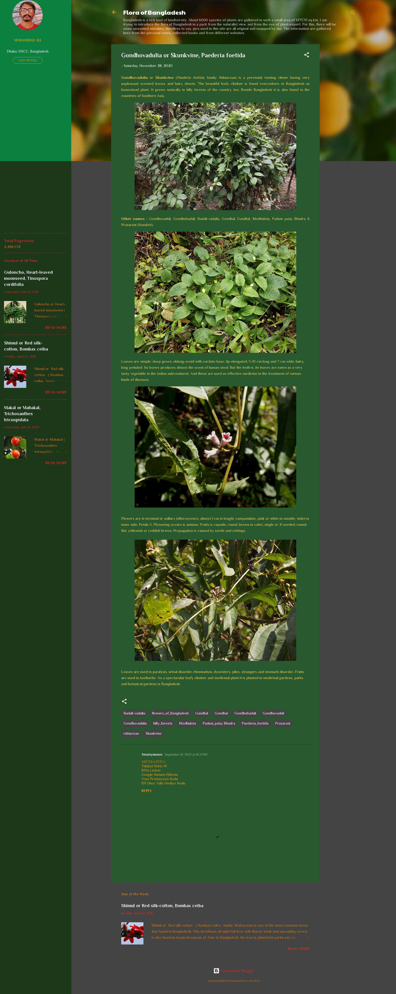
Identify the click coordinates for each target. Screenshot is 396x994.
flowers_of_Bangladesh (170, 713)
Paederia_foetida (255, 723)
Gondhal (221, 713)
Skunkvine (154, 733)
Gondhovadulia (135, 723)
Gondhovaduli (273, 713)
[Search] (353, 13)
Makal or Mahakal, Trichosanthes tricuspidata (22, 413)
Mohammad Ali (27, 40)
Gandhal (201, 713)
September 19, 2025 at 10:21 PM (185, 754)
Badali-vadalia (134, 713)
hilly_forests (162, 723)
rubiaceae (131, 733)
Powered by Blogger (233, 970)
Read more (299, 949)
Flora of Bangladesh (154, 12)
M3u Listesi (150, 770)
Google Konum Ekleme (159, 774)
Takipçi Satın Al (153, 766)
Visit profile (27, 60)
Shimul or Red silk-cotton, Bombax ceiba (162, 905)
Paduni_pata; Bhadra (219, 723)
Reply (146, 791)
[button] (307, 56)
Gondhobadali (245, 713)
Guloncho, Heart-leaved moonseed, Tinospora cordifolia (28, 278)
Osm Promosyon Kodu (159, 779)
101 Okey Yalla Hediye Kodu (163, 783)
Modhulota (187, 723)
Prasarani (282, 723)
